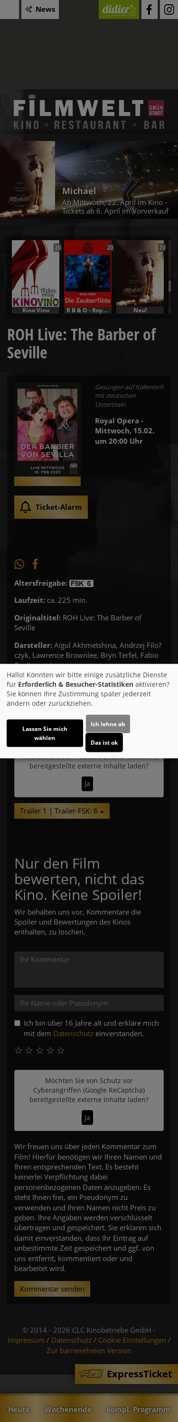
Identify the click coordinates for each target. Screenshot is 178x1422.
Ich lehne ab (108, 724)
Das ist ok (104, 742)
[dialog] (89, 711)
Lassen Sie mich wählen (44, 732)
